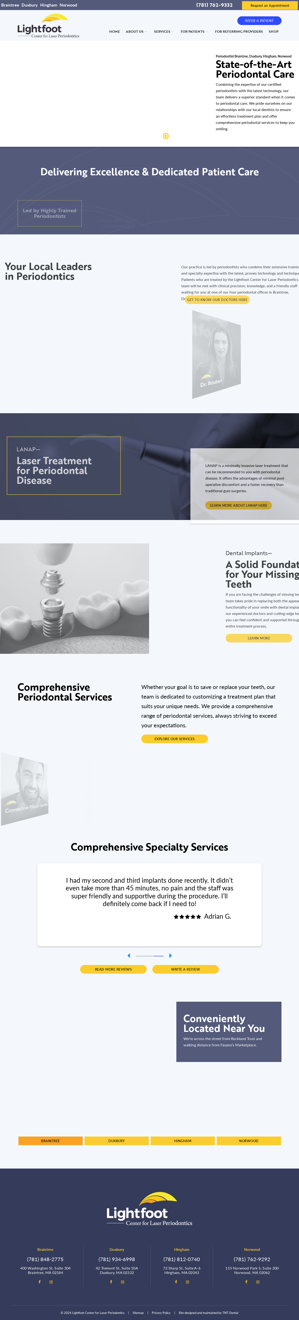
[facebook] (39, 1282)
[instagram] (51, 1282)
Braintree (10, 5)
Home (114, 31)
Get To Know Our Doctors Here (263, 299)
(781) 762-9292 (252, 1259)
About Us (137, 31)
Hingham (48, 5)
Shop (273, 31)
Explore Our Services (175, 738)
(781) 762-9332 (214, 4)
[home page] (48, 25)
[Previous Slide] (128, 955)
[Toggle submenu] (145, 31)
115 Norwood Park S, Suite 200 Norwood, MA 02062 (252, 1270)
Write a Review (185, 969)
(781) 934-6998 (117, 1259)
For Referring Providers (239, 31)
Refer (259, 20)
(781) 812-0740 (182, 1259)
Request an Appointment (270, 5)
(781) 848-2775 (45, 1259)
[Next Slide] (170, 955)
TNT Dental (230, 1312)
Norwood (68, 5)
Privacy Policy (161, 1312)
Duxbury (29, 5)
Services (164, 31)
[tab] (140, 955)
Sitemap (138, 1312)
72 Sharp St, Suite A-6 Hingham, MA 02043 (181, 1270)
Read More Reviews (113, 969)
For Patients (195, 31)
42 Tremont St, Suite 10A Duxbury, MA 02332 (117, 1270)
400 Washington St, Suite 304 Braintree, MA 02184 (45, 1270)
